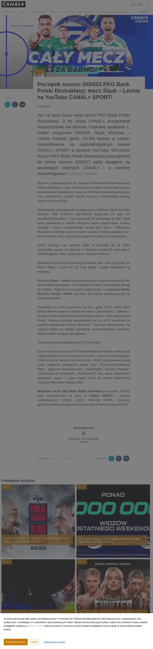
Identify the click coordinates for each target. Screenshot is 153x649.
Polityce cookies (35, 626)
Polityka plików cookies (54, 642)
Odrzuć (34, 642)
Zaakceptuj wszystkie (16, 642)
